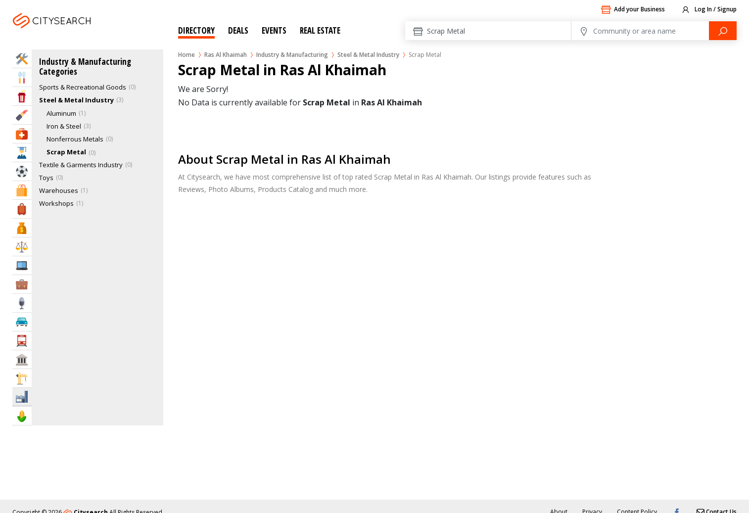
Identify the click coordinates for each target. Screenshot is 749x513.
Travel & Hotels (22, 209)
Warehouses (58, 190)
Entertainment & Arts (22, 96)
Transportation (22, 340)
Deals (238, 30)
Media (22, 303)
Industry (22, 396)
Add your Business (633, 9)
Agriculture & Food (22, 416)
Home (186, 54)
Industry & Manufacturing (292, 54)
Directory (196, 30)
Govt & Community (22, 359)
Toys (46, 177)
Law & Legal (22, 246)
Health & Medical (22, 134)
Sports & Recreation (22, 171)
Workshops (56, 203)
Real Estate (320, 30)
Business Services (22, 284)
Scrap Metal (66, 151)
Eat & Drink (22, 77)
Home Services (22, 58)
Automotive (22, 322)
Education (22, 152)
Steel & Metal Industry (368, 54)
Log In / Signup (709, 10)
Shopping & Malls (22, 190)
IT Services (22, 265)
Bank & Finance (22, 228)
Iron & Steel (64, 126)
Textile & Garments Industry (81, 164)
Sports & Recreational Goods (82, 87)
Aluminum (61, 113)
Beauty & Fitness (22, 115)
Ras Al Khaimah (66, 33)
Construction (22, 378)
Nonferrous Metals (75, 139)
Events (274, 30)
